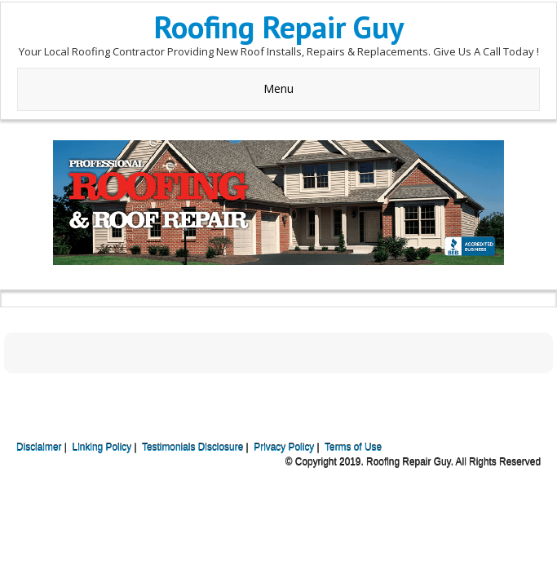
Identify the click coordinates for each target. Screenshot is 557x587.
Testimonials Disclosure (192, 447)
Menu (278, 88)
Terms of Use (353, 447)
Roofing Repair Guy (279, 27)
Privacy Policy (284, 447)
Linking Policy (102, 447)
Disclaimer (39, 447)
